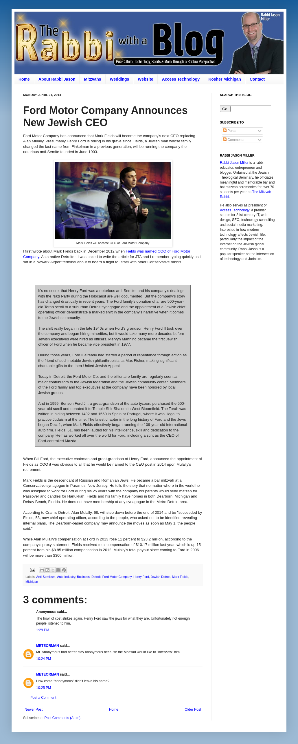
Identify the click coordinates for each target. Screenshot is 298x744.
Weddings (119, 79)
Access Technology (181, 79)
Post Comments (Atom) (62, 718)
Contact (257, 79)
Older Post (193, 709)
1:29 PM (42, 630)
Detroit (96, 576)
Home (24, 79)
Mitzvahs (92, 79)
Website (145, 79)
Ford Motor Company (117, 576)
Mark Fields (180, 576)
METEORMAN (47, 646)
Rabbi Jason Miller (234, 163)
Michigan (31, 581)
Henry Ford (141, 576)
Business (83, 576)
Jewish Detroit (160, 576)
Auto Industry (66, 576)
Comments (233, 140)
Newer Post (34, 709)
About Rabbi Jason (57, 79)
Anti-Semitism (46, 576)
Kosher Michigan (224, 79)
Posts (229, 131)
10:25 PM (43, 688)
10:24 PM (43, 659)
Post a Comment (43, 698)
